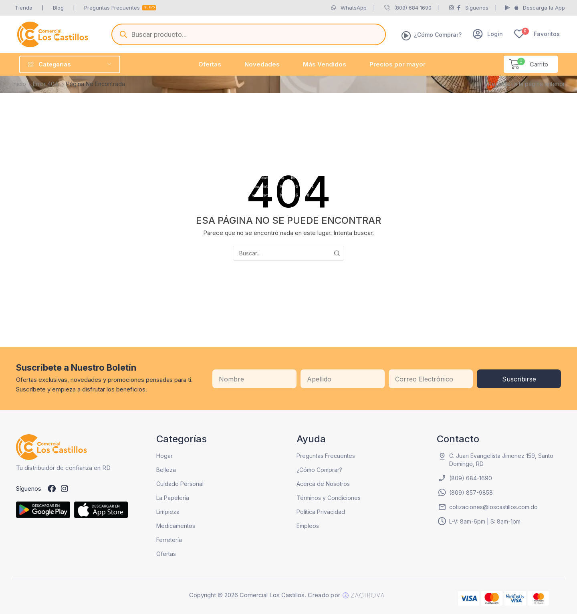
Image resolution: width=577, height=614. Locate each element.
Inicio (19, 83)
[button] (488, 34)
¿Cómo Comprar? (438, 34)
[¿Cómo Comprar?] (406, 35)
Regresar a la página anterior (526, 83)
